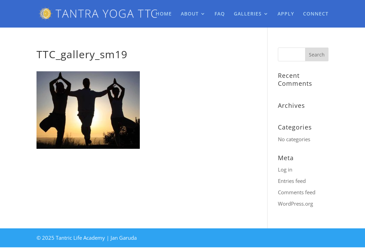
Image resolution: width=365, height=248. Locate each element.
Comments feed (296, 192)
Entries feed (292, 180)
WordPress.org (295, 203)
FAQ (220, 14)
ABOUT (190, 14)
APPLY (286, 14)
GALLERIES (248, 14)
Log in (285, 169)
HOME (164, 14)
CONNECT (315, 14)
